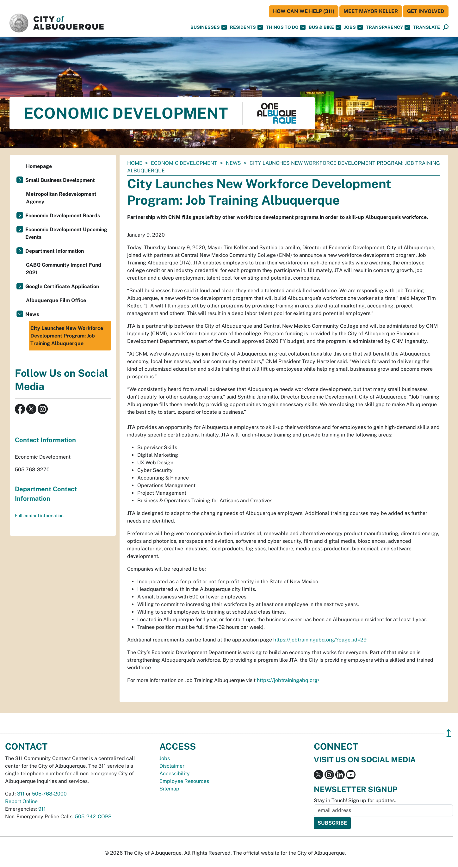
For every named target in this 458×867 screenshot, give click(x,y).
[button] (426, 27)
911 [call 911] (42, 809)
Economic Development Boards (62, 216)
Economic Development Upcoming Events (66, 233)
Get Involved (425, 11)
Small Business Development (60, 180)
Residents (246, 27)
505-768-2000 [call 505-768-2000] (49, 794)
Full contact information (39, 515)
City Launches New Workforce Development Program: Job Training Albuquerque (66, 335)
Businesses (208, 27)
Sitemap (169, 789)
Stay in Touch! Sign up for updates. (355, 800)
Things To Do (286, 27)
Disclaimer (171, 766)
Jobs (353, 27)
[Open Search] (446, 27)
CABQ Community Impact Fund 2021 (63, 269)
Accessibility (174, 774)
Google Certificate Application (62, 286)
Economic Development (184, 163)
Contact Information (45, 440)
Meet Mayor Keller (371, 11)
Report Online (21, 801)
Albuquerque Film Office (56, 300)
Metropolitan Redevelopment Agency (61, 198)
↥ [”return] (448, 733)
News (233, 163)
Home (134, 163)
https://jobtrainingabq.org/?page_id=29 (320, 640)
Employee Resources (184, 781)
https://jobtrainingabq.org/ (288, 680)
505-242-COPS (93, 817)
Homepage (39, 166)
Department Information (54, 251)
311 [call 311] (21, 794)
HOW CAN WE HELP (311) (303, 11)
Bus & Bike (325, 27)
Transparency (388, 27)
